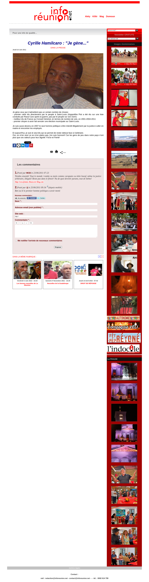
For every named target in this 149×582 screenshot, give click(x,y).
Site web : (19, 214)
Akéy (88, 16)
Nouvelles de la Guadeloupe (58, 284)
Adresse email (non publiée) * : (29, 207)
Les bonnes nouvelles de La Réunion (27, 284)
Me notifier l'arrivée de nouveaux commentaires (40, 241)
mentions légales (74, 568)
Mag (102, 16)
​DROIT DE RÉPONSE (88, 284)
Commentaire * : (22, 220)
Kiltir (95, 16)
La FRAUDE (112, 359)
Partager (63, 152)
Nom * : (18, 201)
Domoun (110, 16)
